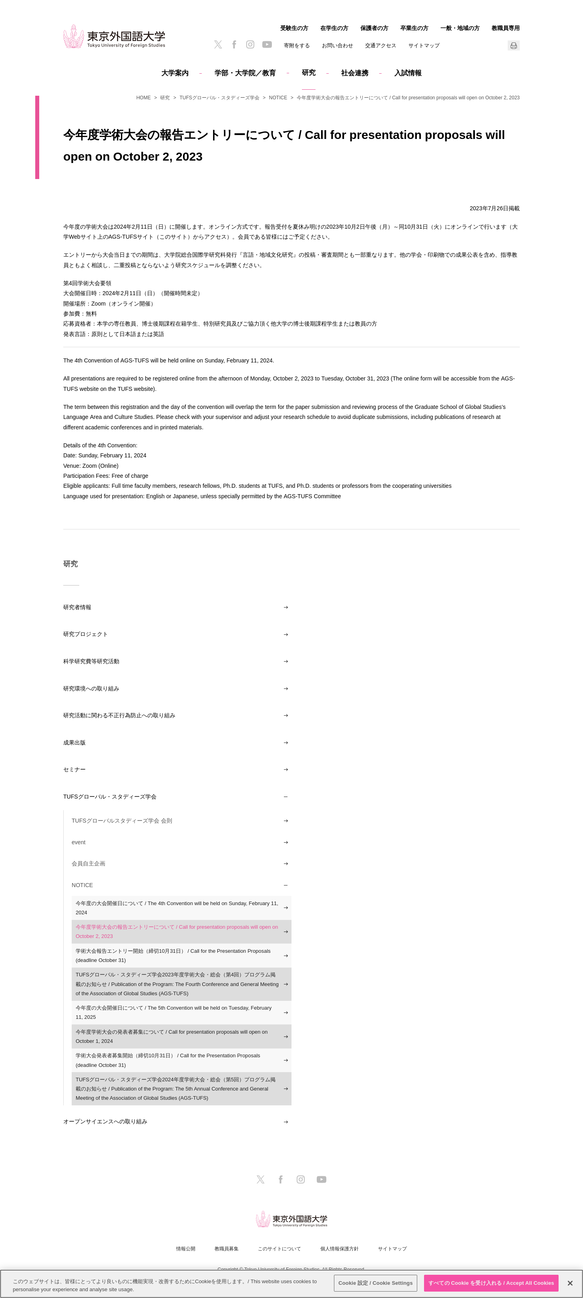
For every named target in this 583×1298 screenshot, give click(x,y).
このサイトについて (279, 1249)
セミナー (74, 769)
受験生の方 (294, 28)
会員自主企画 (88, 863)
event (78, 842)
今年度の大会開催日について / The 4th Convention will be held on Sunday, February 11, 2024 (177, 908)
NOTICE (278, 98)
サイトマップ (424, 45)
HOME (143, 98)
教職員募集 (227, 1249)
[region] (291, 1284)
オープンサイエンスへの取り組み (105, 1121)
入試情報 (408, 73)
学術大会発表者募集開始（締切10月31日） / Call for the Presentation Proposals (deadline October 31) (168, 1060)
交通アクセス (380, 45)
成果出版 (74, 742)
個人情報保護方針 (339, 1249)
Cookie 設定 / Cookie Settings (375, 1283)
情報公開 (185, 1249)
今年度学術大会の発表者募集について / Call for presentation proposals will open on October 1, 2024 (172, 1036)
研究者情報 (77, 607)
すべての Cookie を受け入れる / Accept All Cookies (491, 1283)
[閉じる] (570, 1283)
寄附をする (297, 45)
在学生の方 (334, 28)
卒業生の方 (414, 28)
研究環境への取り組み (91, 688)
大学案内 (175, 73)
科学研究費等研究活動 (91, 661)
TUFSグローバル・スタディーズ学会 (219, 98)
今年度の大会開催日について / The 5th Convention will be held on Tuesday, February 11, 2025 (173, 1012)
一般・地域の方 (460, 28)
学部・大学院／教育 (245, 73)
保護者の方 (374, 28)
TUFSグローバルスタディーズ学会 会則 (122, 820)
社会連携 (354, 73)
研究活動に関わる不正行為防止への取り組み (119, 715)
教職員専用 (506, 28)
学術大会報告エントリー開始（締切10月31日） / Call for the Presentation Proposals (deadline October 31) (173, 955)
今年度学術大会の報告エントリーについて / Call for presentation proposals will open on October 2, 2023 (177, 931)
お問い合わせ (337, 45)
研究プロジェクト (85, 634)
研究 (309, 72)
